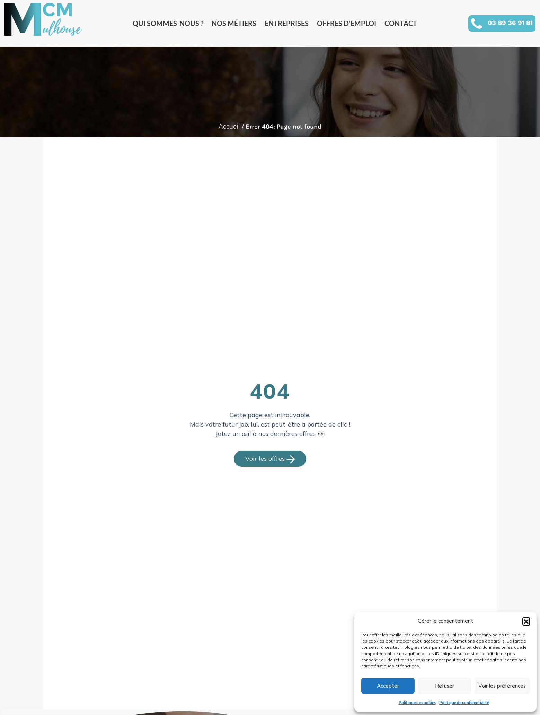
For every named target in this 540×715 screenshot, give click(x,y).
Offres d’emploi (346, 23)
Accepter (388, 685)
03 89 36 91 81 (510, 23)
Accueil (229, 126)
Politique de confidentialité (464, 702)
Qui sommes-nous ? (168, 23)
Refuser (444, 685)
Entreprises (287, 23)
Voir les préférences (502, 685)
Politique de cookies (417, 702)
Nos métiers (234, 23)
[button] (526, 621)
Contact (400, 23)
